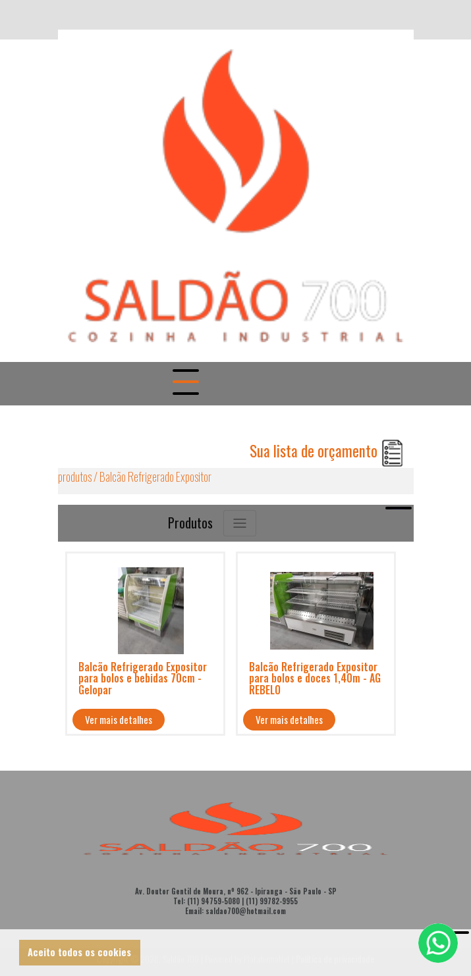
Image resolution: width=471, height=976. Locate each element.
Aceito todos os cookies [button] (79, 952)
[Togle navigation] (184, 383)
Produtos (190, 522)
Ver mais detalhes (118, 719)
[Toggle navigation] (239, 523)
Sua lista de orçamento (327, 451)
